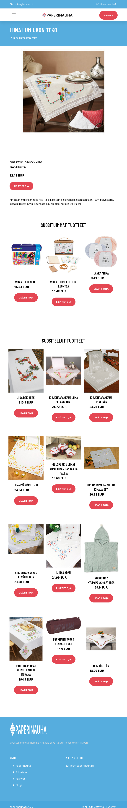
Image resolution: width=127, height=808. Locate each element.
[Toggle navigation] (14, 15)
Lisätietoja (21, 185)
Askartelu (21, 772)
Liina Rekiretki (25, 397)
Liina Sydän (63, 572)
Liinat (39, 161)
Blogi (19, 785)
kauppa (108, 15)
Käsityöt (29, 161)
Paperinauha (23, 765)
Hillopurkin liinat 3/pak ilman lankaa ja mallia (63, 468)
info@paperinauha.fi (106, 4)
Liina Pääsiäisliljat (26, 485)
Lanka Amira (101, 273)
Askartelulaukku (26, 282)
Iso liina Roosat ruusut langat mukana (26, 670)
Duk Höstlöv (101, 666)
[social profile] (33, 4)
